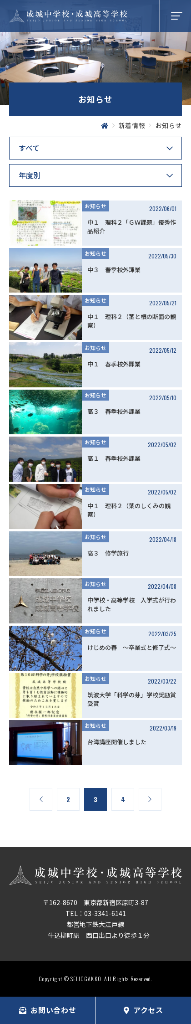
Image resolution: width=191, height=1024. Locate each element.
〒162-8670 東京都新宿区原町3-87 (95, 902)
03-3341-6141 (105, 913)
